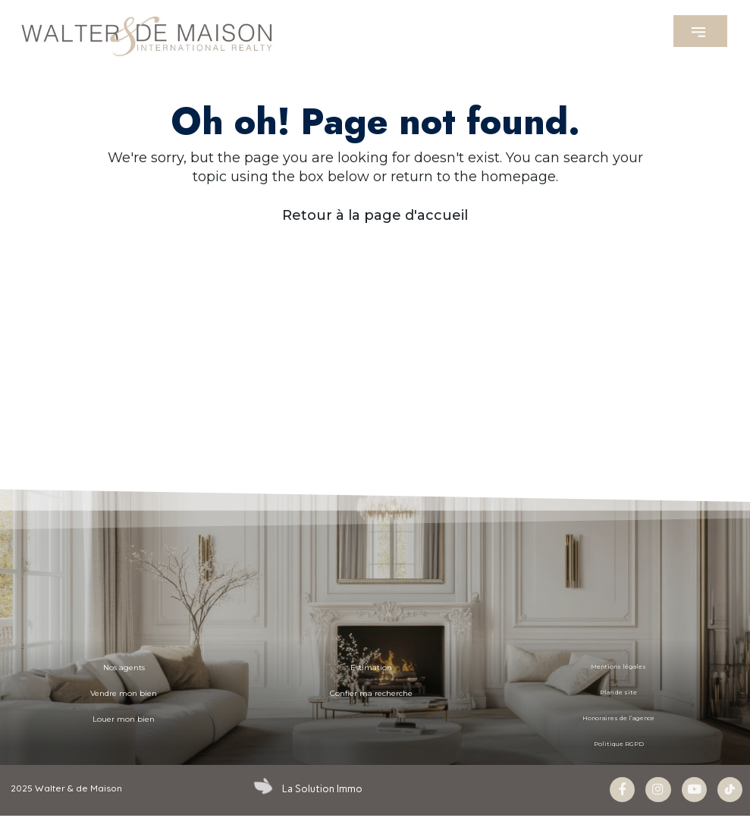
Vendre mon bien (123, 692)
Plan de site (619, 692)
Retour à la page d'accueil (375, 215)
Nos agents (124, 667)
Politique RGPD (618, 744)
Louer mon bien (124, 718)
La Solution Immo (319, 788)
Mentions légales (619, 667)
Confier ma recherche (371, 692)
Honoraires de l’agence (619, 718)
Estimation (371, 667)
